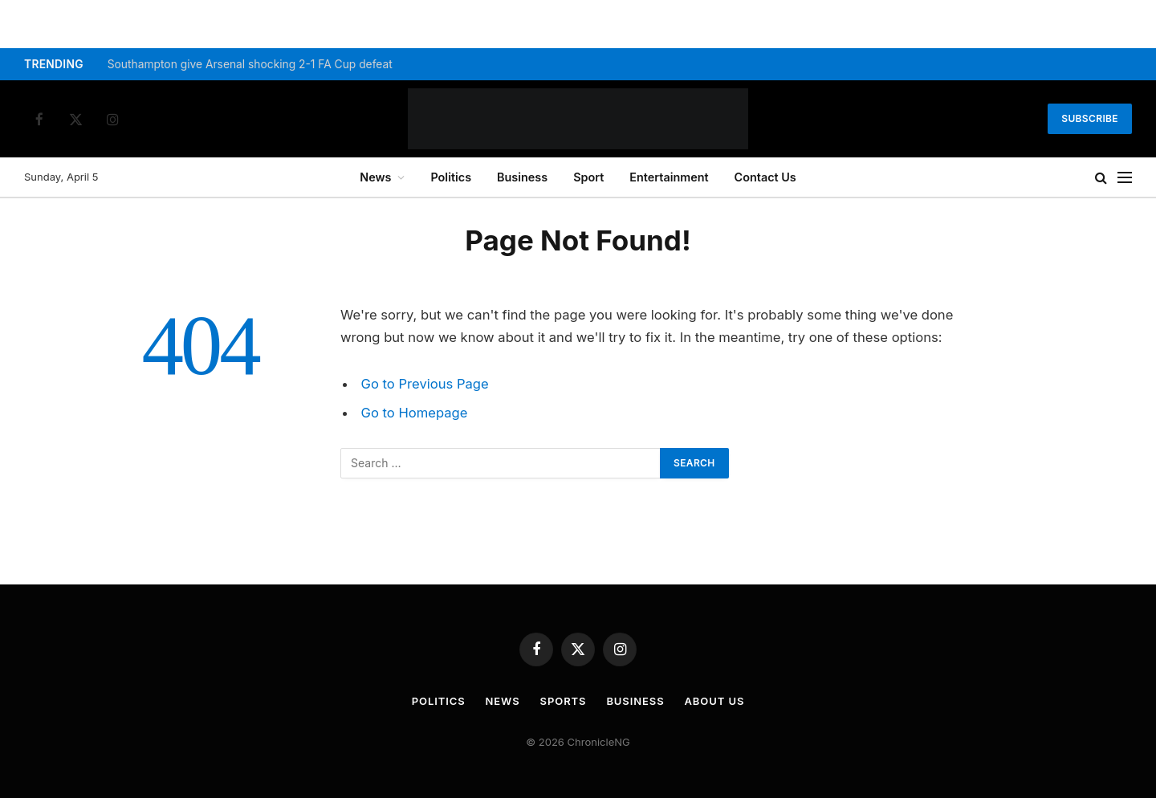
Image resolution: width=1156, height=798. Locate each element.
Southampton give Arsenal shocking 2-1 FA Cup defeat (250, 64)
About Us (715, 700)
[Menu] (1124, 178)
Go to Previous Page (425, 384)
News (375, 177)
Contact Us (765, 177)
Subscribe (1089, 118)
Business (522, 177)
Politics (450, 177)
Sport (588, 177)
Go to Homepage (414, 413)
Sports (563, 700)
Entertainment (668, 177)
